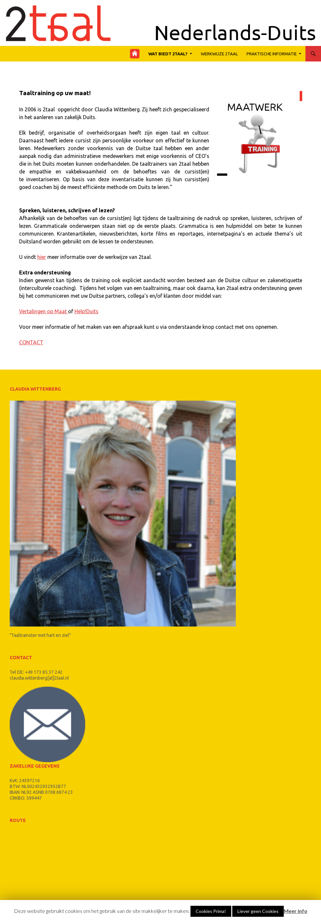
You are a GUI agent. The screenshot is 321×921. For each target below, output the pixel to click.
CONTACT (31, 342)
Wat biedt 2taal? (168, 53)
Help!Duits (86, 311)
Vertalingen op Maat (43, 311)
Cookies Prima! (211, 911)
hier (41, 257)
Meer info (295, 911)
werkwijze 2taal (219, 53)
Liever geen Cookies (258, 911)
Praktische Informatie (271, 53)
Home (136, 53)
